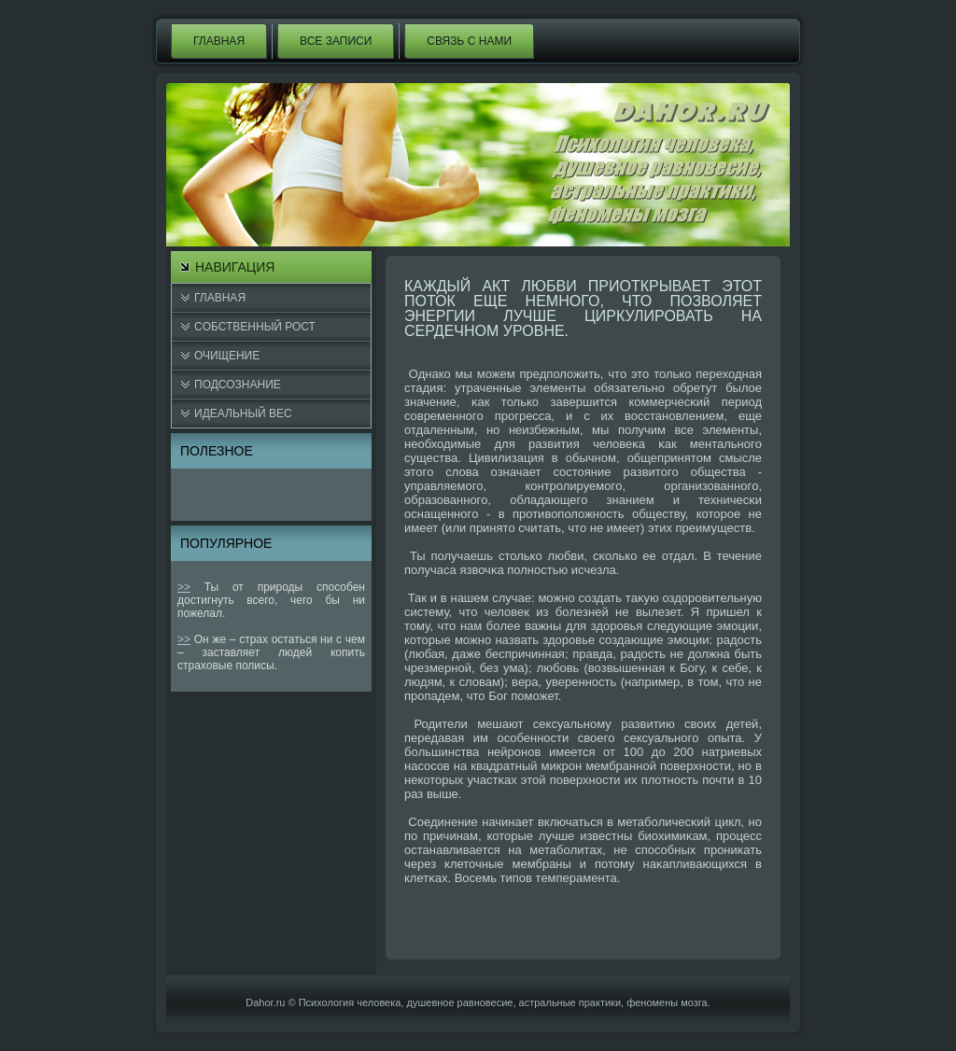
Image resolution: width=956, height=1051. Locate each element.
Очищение (227, 355)
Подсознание (237, 384)
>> (183, 587)
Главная (219, 41)
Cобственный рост (255, 326)
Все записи (336, 41)
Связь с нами (469, 41)
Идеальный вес (243, 413)
